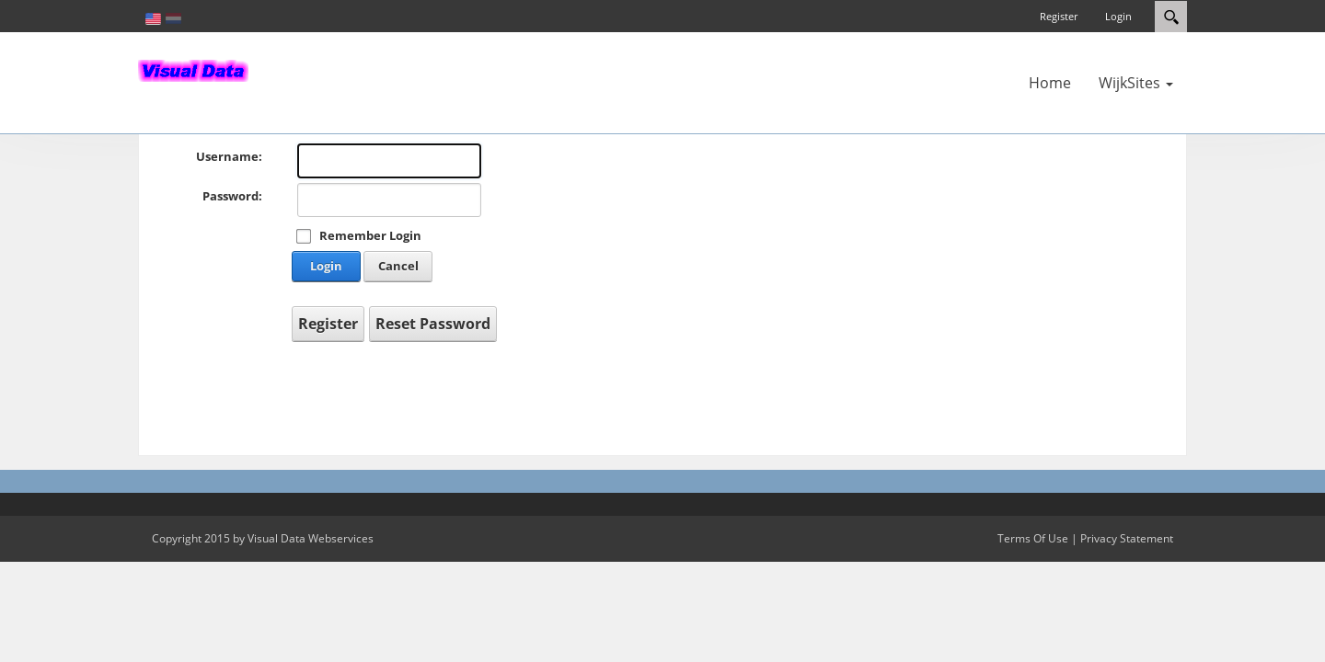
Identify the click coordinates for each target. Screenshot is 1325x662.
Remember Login (370, 235)
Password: (232, 196)
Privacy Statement (1126, 538)
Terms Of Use (1032, 538)
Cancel (398, 265)
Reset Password (432, 324)
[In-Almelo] (193, 69)
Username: (229, 156)
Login (1118, 16)
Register (1058, 16)
